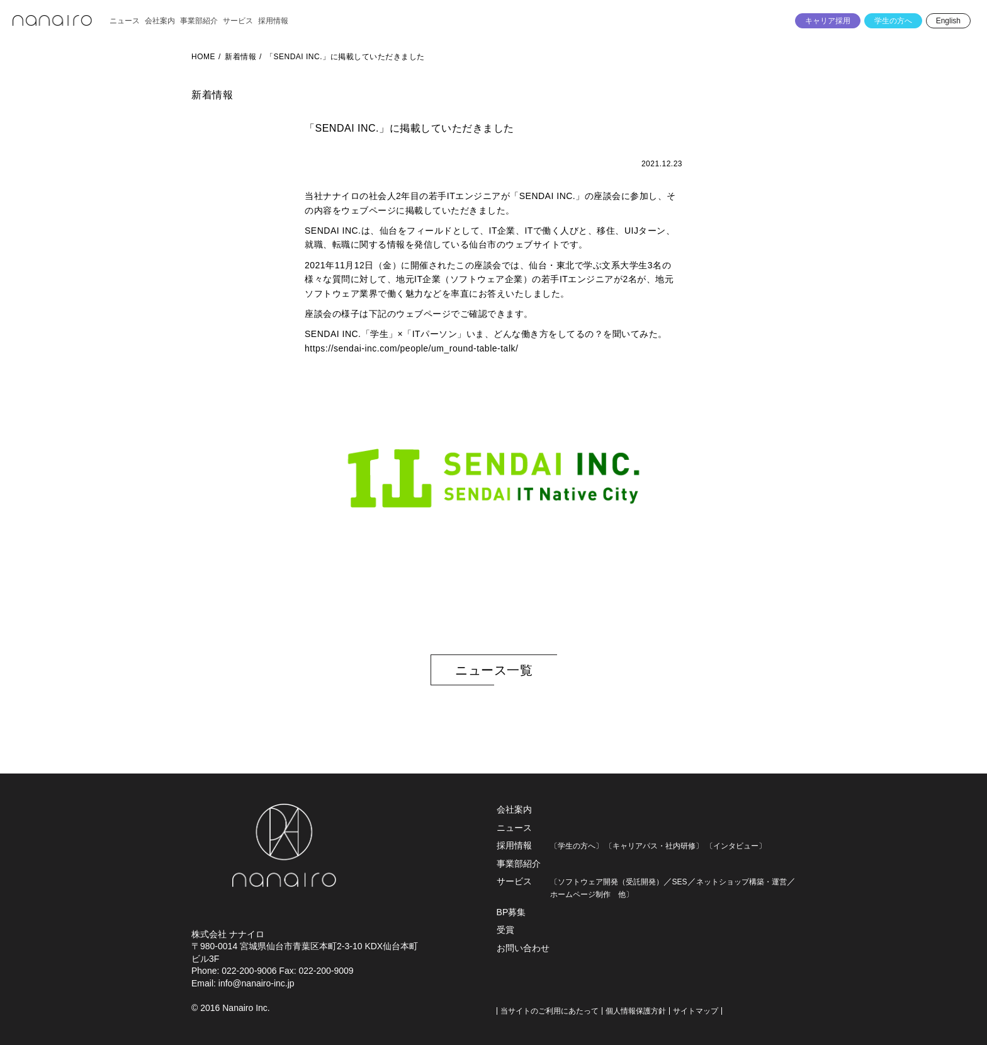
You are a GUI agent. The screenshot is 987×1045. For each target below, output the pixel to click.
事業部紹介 (519, 864)
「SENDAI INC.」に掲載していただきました (345, 56)
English (948, 20)
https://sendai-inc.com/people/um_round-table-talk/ (411, 348)
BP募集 (511, 912)
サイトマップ (695, 1011)
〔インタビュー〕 (736, 846)
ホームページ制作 (580, 894)
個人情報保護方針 (636, 1011)
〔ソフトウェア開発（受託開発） (606, 881)
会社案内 (514, 809)
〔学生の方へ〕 (576, 846)
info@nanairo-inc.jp (256, 983)
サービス (514, 881)
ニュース (514, 828)
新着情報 (240, 56)
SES (679, 881)
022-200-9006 (249, 971)
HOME (203, 56)
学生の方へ (893, 20)
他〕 (622, 894)
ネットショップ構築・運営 (741, 881)
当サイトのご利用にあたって (549, 1011)
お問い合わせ (523, 948)
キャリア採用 (827, 20)
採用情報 (514, 845)
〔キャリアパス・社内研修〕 (654, 846)
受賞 (505, 930)
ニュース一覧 (494, 670)
